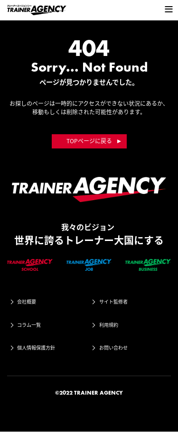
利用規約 (112, 326)
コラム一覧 (33, 326)
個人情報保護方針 (42, 349)
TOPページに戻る (89, 141)
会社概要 (30, 301)
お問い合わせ (118, 349)
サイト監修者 (118, 301)
